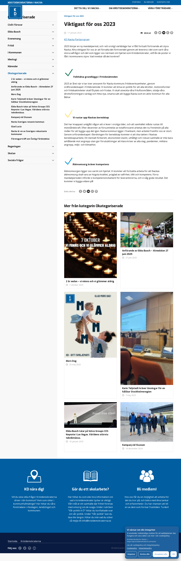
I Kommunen (14, 60)
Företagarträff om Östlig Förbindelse (30, 146)
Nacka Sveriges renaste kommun (27, 129)
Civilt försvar (15, 32)
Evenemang (14, 46)
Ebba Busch (14, 39)
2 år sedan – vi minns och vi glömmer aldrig (30, 88)
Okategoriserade (17, 81)
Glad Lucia (16, 134)
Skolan (11, 161)
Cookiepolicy (132, 548)
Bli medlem (149, 2)
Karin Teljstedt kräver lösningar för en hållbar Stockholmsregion (30, 108)
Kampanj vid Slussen (21, 125)
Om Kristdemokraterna (123, 12)
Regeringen (14, 154)
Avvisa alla (144, 554)
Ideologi (12, 67)
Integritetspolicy (145, 548)
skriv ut (146, 40)
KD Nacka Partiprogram (77, 47)
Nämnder (13, 74)
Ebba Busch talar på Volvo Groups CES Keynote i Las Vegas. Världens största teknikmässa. (30, 117)
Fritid (11, 53)
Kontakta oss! (163, 2)
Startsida (136, 2)
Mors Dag (16, 102)
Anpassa (131, 554)
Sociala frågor (16, 168)
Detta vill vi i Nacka (86, 12)
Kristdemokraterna (31, 549)
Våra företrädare (159, 12)
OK (173, 554)
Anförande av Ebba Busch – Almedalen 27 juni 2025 (32, 96)
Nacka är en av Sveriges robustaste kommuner (29, 140)
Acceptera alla (161, 554)
